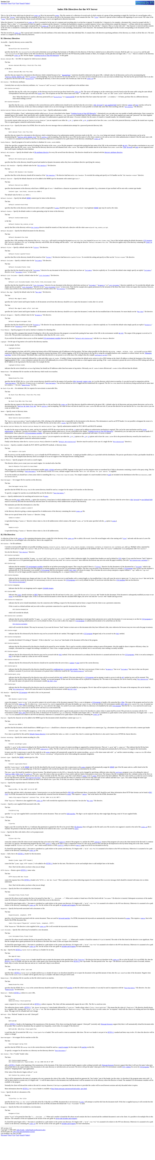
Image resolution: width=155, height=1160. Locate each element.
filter (122, 717)
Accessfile (4, 42)
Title (124, 149)
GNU (20, 764)
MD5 (36, 605)
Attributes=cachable (20, 636)
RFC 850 (71, 809)
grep (136, 106)
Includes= (38, 265)
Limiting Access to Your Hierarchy (46, 56)
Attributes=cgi (142, 693)
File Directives (9, 544)
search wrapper (63, 1069)
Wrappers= (101, 290)
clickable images (48, 599)
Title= (12, 17)
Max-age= (90, 817)
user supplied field (110, 106)
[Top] (17, 3)
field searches (71, 830)
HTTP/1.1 (21, 871)
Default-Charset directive (37, 749)
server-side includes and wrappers (66, 1141)
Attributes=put (118, 449)
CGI (119, 568)
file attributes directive (41, 154)
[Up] (13, 3)
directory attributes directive (113, 154)
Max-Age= (39, 297)
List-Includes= (44, 280)
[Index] (27, 3)
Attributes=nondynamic (17, 592)
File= (96, 17)
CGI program (148, 244)
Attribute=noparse (77, 685)
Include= (139, 577)
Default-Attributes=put (67, 449)
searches (69, 1008)
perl (109, 483)
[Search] (22, 3)
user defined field (146, 508)
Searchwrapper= (10, 390)
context (130, 106)
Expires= (81, 979)
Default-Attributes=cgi (84, 344)
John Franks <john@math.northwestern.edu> (31, 1153)
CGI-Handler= (42, 167)
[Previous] (4, 3)
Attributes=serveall (33, 793)
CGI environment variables (52, 344)
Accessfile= (30, 79)
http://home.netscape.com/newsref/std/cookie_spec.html (69, 1111)
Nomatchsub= (26, 392)
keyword (100, 106)
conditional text (58, 683)
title (95, 106)
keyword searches (64, 937)
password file (70, 98)
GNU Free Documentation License (24, 1155)
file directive (78, 844)
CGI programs (70, 590)
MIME (29, 201)
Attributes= (129, 108)
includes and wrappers (69, 923)
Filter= (36, 251)
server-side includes (71, 683)
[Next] (10, 3)
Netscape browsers (107, 1045)
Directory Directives (12, 38)
